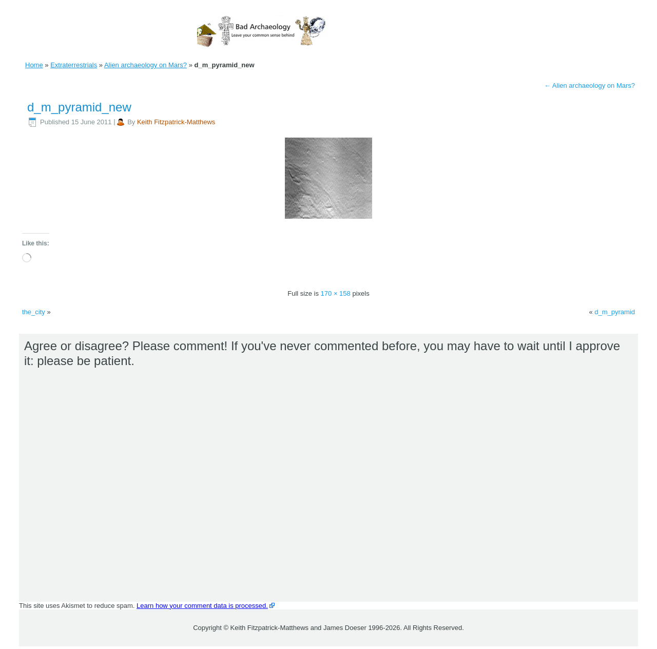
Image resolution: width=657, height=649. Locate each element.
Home (34, 65)
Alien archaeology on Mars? (145, 65)
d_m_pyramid (614, 312)
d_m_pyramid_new (79, 107)
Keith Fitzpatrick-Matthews (176, 122)
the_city (33, 312)
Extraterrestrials (73, 65)
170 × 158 (336, 293)
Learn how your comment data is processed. (202, 605)
